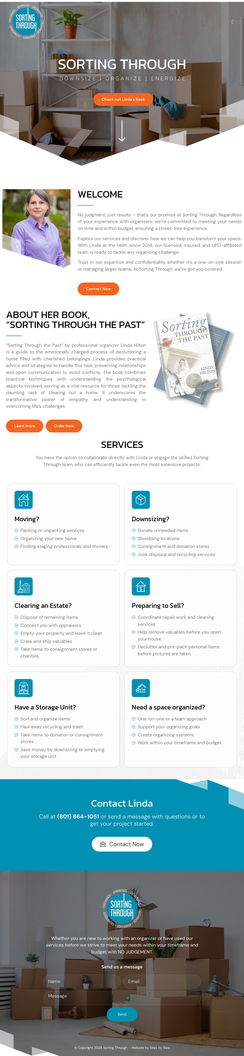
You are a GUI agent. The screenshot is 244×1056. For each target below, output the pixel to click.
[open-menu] (232, 22)
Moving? (27, 519)
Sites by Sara (160, 1048)
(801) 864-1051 (78, 816)
